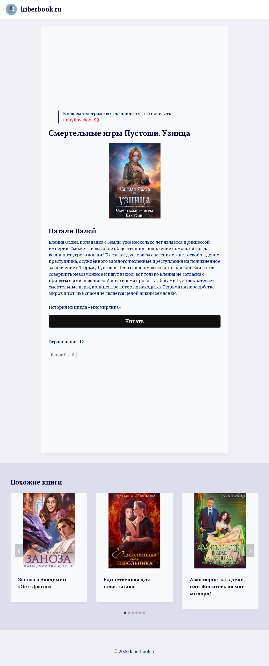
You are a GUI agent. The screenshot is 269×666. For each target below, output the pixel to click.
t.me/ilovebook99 (81, 120)
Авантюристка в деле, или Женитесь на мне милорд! (217, 586)
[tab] (125, 613)
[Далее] (250, 550)
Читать (134, 321)
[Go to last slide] (19, 550)
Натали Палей (62, 355)
